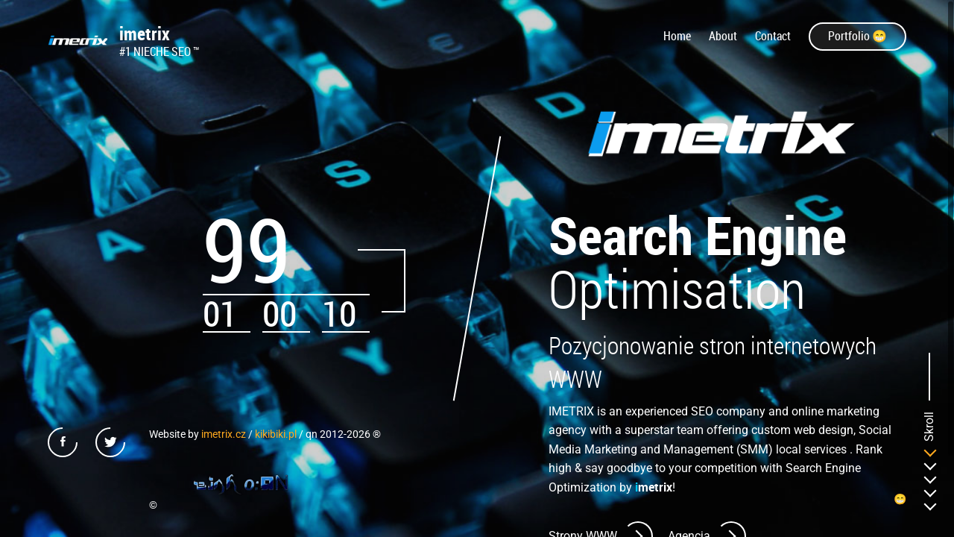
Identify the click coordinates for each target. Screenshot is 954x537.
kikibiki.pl (276, 434)
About (723, 36)
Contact (773, 36)
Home (677, 36)
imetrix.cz (223, 434)
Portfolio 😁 (857, 36)
